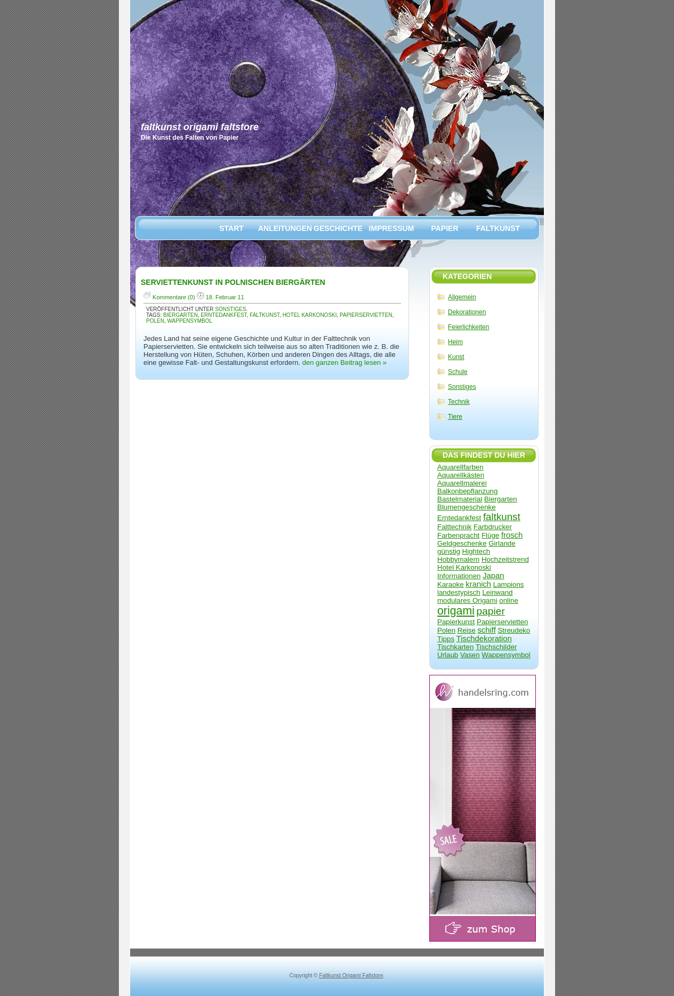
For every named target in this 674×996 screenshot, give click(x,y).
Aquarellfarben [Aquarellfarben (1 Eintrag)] (460, 467)
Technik (459, 401)
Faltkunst (498, 228)
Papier (444, 228)
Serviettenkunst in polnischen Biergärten (233, 282)
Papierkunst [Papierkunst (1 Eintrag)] (456, 622)
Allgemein (462, 297)
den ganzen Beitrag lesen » (344, 362)
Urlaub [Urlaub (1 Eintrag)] (447, 655)
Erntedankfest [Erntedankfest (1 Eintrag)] (459, 518)
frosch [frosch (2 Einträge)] (512, 535)
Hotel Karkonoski (310, 315)
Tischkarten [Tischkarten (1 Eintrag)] (455, 647)
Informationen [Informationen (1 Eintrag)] (459, 576)
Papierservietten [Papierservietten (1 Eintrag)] (502, 622)
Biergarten (180, 315)
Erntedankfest (223, 315)
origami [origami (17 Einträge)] (456, 610)
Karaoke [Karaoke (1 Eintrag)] (450, 584)
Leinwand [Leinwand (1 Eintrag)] (497, 592)
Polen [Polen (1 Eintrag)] (446, 630)
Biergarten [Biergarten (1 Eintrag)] (500, 499)
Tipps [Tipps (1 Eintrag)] (445, 639)
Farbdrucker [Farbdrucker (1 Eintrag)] (493, 527)
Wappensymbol (189, 321)
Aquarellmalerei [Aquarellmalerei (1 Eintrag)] (462, 483)
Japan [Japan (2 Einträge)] (493, 575)
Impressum (391, 228)
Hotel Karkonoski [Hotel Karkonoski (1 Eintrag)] (464, 567)
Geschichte (338, 228)
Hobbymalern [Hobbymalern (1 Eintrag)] (458, 559)
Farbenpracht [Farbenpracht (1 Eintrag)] (458, 535)
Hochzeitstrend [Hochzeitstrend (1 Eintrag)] (505, 559)
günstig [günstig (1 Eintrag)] (448, 551)
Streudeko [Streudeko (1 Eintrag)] (514, 630)
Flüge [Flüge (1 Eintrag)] (490, 535)
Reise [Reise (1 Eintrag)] (467, 630)
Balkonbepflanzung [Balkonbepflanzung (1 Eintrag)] (467, 491)
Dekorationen (467, 312)
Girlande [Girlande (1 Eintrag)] (501, 543)
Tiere (455, 416)
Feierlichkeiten (468, 327)
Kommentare (169, 297)
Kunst (456, 357)
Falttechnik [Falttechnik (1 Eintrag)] (454, 527)
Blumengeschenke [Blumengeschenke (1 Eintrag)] (466, 507)
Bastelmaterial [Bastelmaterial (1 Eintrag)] (459, 499)
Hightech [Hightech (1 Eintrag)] (476, 551)
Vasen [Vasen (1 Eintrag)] (470, 655)
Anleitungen (284, 228)
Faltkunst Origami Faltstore (200, 127)
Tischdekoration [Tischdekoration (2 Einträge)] (484, 638)
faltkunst (264, 315)
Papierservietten (366, 315)
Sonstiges (462, 387)
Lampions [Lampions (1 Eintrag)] (508, 584)
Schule (458, 372)
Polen (155, 321)
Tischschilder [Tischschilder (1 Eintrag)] (496, 647)
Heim (455, 342)
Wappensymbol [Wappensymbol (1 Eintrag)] (506, 655)
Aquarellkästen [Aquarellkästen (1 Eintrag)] (460, 475)
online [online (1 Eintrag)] (508, 600)
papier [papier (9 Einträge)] (491, 611)
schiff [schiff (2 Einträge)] (486, 630)
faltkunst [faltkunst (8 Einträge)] (501, 516)
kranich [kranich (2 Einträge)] (478, 584)
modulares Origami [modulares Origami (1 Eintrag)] (467, 600)
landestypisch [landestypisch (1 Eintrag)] (458, 592)
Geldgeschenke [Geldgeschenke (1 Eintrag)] (462, 543)
